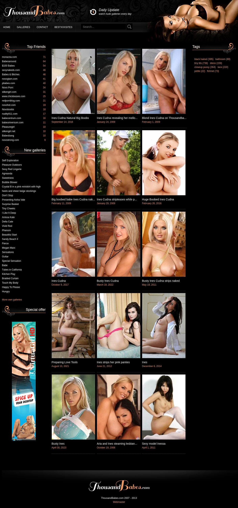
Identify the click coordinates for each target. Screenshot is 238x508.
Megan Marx (8, 247)
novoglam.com (24, 79)
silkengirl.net (24, 131)
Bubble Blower (9, 182)
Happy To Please (11, 287)
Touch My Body (10, 282)
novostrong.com (24, 140)
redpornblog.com (24, 101)
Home (6, 27)
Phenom (6, 230)
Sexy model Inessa (153, 443)
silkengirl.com (24, 92)
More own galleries (12, 299)
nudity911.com (24, 114)
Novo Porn (24, 87)
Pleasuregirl (24, 127)
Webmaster (119, 502)
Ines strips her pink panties (113, 362)
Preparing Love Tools (65, 362)
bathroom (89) (222, 59)
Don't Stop (7, 195)
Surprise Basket (10, 204)
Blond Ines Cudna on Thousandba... (164, 118)
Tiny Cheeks (8, 208)
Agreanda (7, 173)
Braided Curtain (10, 278)
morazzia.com (24, 57)
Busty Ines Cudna (108, 280)
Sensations (8, 252)
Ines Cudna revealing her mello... (117, 118)
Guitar (5, 256)
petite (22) (199, 71)
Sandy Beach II (10, 239)
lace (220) (223, 67)
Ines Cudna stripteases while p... (117, 199)
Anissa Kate (8, 217)
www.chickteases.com (24, 96)
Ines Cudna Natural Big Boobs (70, 118)
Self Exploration (10, 160)
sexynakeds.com (24, 70)
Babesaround (24, 61)
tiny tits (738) (201, 63)
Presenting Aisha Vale (13, 199)
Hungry (6, 291)
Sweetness (8, 178)
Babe (5, 265)
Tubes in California (12, 269)
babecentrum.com (24, 118)
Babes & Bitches (24, 74)
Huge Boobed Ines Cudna (158, 199)
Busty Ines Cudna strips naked (161, 280)
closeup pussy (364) (205, 67)
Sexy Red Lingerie (11, 169)
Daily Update (115, 12)
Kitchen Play (8, 274)
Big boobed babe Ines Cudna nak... (73, 199)
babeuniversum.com (24, 122)
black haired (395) (203, 59)
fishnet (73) (213, 71)
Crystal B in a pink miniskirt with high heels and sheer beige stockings (21, 188)
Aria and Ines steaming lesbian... (117, 443)
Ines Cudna (59, 280)
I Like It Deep (9, 213)
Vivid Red (7, 226)
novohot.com (24, 105)
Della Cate (7, 221)
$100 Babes (24, 66)
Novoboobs (24, 109)
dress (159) (216, 63)
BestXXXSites (63, 27)
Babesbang (24, 135)
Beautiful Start (9, 234)
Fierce (5, 243)
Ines (144, 362)
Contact (42, 27)
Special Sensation (11, 261)
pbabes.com (24, 83)
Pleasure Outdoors (12, 164)
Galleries (23, 27)
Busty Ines (58, 443)
